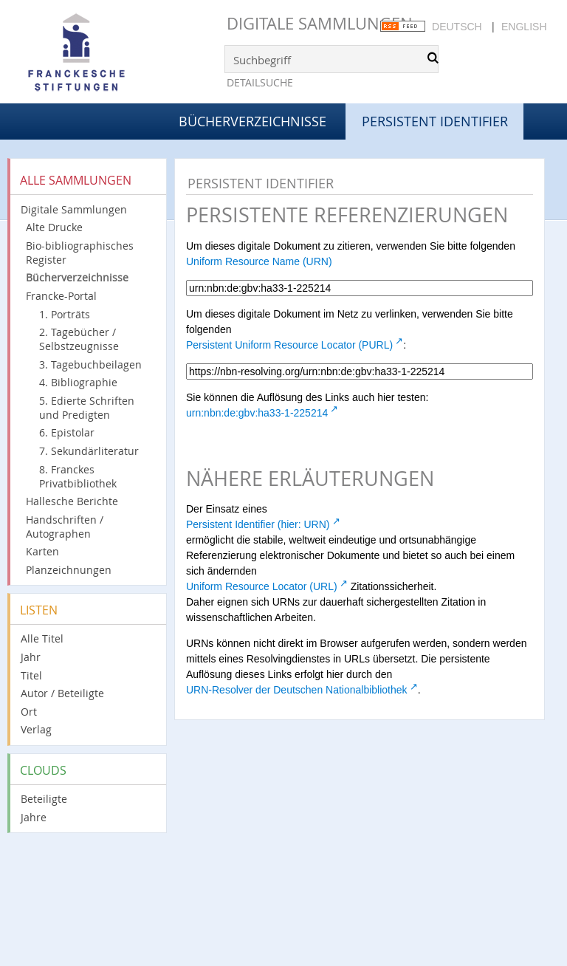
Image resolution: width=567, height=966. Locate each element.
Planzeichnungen (68, 570)
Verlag (36, 729)
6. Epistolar (66, 432)
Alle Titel (42, 638)
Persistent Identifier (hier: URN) (258, 524)
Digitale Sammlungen (320, 23)
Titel (31, 675)
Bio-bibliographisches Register (80, 253)
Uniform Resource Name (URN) (259, 261)
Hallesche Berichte (72, 501)
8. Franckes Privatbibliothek (78, 476)
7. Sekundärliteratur (89, 451)
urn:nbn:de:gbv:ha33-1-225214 (257, 413)
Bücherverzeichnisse (252, 121)
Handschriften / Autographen (64, 527)
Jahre (34, 817)
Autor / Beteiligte (62, 693)
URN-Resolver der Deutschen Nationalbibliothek (297, 690)
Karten (42, 551)
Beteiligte (44, 799)
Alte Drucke (54, 227)
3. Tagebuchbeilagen (90, 364)
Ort (29, 712)
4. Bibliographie (78, 382)
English (523, 26)
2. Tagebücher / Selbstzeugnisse (79, 339)
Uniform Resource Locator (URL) (261, 586)
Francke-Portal (61, 296)
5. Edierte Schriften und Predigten (86, 408)
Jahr (31, 657)
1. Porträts (64, 314)
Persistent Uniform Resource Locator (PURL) (289, 345)
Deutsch (457, 26)
